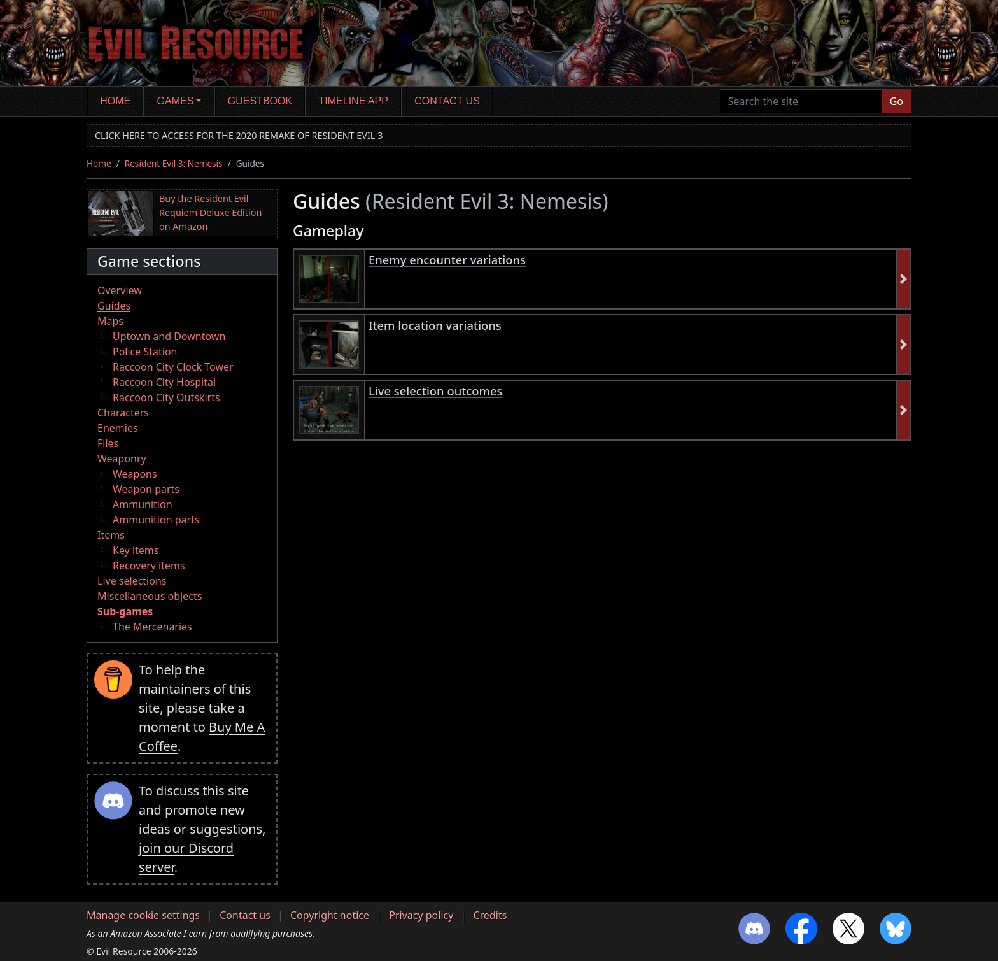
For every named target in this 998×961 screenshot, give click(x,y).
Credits (490, 915)
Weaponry (121, 459)
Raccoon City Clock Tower (173, 367)
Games (175, 101)
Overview (119, 290)
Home (115, 101)
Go (896, 101)
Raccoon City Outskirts (166, 397)
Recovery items (149, 566)
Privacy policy (421, 915)
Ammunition (142, 504)
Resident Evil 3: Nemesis (174, 163)
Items (111, 535)
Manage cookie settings (143, 915)
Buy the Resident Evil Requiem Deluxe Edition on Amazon (210, 212)
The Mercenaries (152, 627)
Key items (135, 550)
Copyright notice (329, 915)
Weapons (135, 474)
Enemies (117, 428)
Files (107, 443)
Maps (110, 321)
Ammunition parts (156, 520)
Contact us (447, 101)
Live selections (131, 581)
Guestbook (260, 101)
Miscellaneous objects (149, 596)
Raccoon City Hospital (164, 382)
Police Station (145, 352)
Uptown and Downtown (169, 336)
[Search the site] (801, 101)
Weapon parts (146, 489)
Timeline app (353, 101)
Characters (123, 413)
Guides (113, 306)
